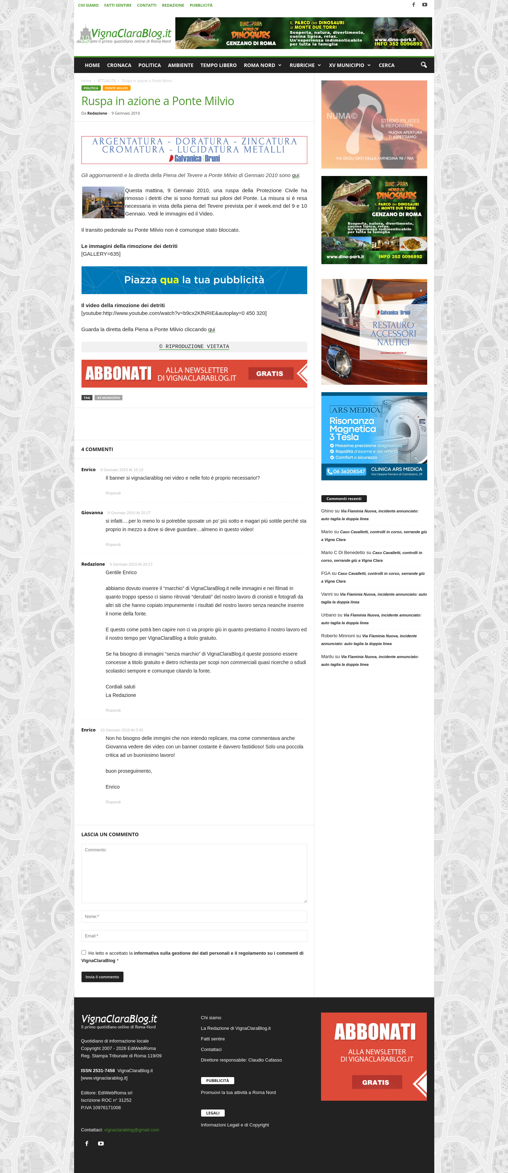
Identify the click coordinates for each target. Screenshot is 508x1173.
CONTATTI (147, 5)
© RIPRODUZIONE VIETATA (194, 347)
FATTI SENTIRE (117, 5)
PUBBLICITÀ (201, 5)
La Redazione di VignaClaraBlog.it (236, 1028)
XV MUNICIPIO (350, 65)
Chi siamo (211, 1017)
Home (86, 80)
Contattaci (211, 1049)
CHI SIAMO (88, 5)
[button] (423, 65)
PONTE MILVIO (116, 88)
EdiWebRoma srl (115, 1092)
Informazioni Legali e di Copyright (235, 1125)
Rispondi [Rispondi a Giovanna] (113, 544)
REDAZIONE (173, 5)
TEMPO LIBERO (218, 65)
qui (295, 175)
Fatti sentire (213, 1038)
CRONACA (119, 65)
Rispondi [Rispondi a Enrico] (113, 493)
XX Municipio (108, 397)
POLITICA (149, 65)
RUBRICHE (305, 65)
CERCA (387, 65)
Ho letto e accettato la (192, 956)
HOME (92, 65)
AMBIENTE (180, 65)
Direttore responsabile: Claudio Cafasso (241, 1060)
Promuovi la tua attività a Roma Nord (238, 1092)
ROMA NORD (263, 65)
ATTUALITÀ (107, 80)
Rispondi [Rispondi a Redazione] (113, 710)
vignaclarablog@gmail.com (131, 1129)
